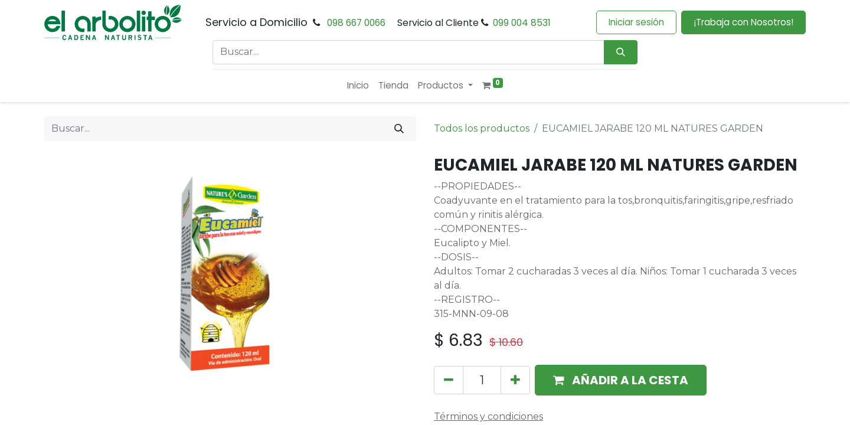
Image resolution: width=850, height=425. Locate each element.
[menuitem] (358, 85)
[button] (621, 380)
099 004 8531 (522, 23)
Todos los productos (481, 128)
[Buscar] (399, 128)
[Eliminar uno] (448, 380)
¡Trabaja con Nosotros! (743, 22)
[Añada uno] (515, 380)
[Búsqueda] (621, 52)
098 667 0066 (356, 23)
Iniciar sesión (636, 22)
